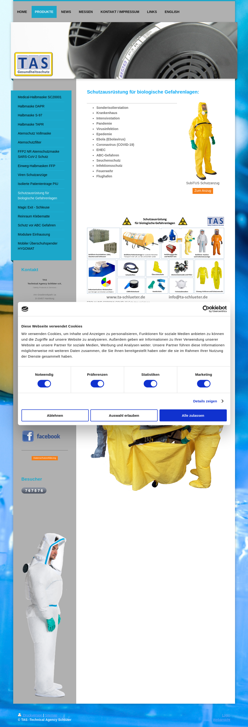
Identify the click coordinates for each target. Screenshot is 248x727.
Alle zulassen (193, 415)
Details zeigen (205, 401)
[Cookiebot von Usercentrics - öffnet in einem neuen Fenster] (206, 309)
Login (226, 715)
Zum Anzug (202, 190)
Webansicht (221, 720)
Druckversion (30, 715)
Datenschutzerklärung (45, 458)
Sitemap (51, 715)
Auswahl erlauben (124, 415)
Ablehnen (55, 415)
